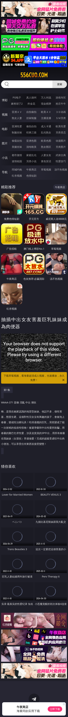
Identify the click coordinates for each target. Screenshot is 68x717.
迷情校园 (17, 161)
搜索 (59, 84)
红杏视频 (17, 175)
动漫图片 (61, 140)
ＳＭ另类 (61, 118)
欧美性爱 (61, 126)
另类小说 (31, 161)
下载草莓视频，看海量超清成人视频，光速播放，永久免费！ (34, 378)
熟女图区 (46, 147)
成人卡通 (46, 126)
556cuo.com (34, 75)
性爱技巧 (61, 161)
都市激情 (17, 155)
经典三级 (31, 132)
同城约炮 (17, 169)
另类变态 (61, 132)
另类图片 (61, 147)
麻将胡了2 (17, 103)
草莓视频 (46, 169)
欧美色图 (46, 140)
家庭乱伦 (31, 155)
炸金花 (31, 103)
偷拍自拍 (31, 126)
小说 (5, 158)
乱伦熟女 (46, 132)
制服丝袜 (17, 132)
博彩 (5, 100)
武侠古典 (61, 155)
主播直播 (46, 118)
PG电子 (17, 97)
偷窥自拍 (17, 140)
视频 (5, 114)
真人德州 (31, 97)
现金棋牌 (46, 103)
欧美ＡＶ (46, 112)
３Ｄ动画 (61, 112)
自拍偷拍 (31, 112)
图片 (5, 143)
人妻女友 (46, 155)
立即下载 (55, 709)
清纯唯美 (31, 147)
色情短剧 (31, 175)
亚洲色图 (31, 140)
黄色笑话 (46, 161)
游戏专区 (61, 97)
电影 (5, 129)
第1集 (7, 390)
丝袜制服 (31, 118)
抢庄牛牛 (61, 103)
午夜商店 (31, 169)
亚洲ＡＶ (17, 112)
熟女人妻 (17, 118)
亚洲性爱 (17, 126)
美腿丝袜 (17, 147)
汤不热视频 (60, 169)
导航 (5, 172)
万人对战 (46, 97)
